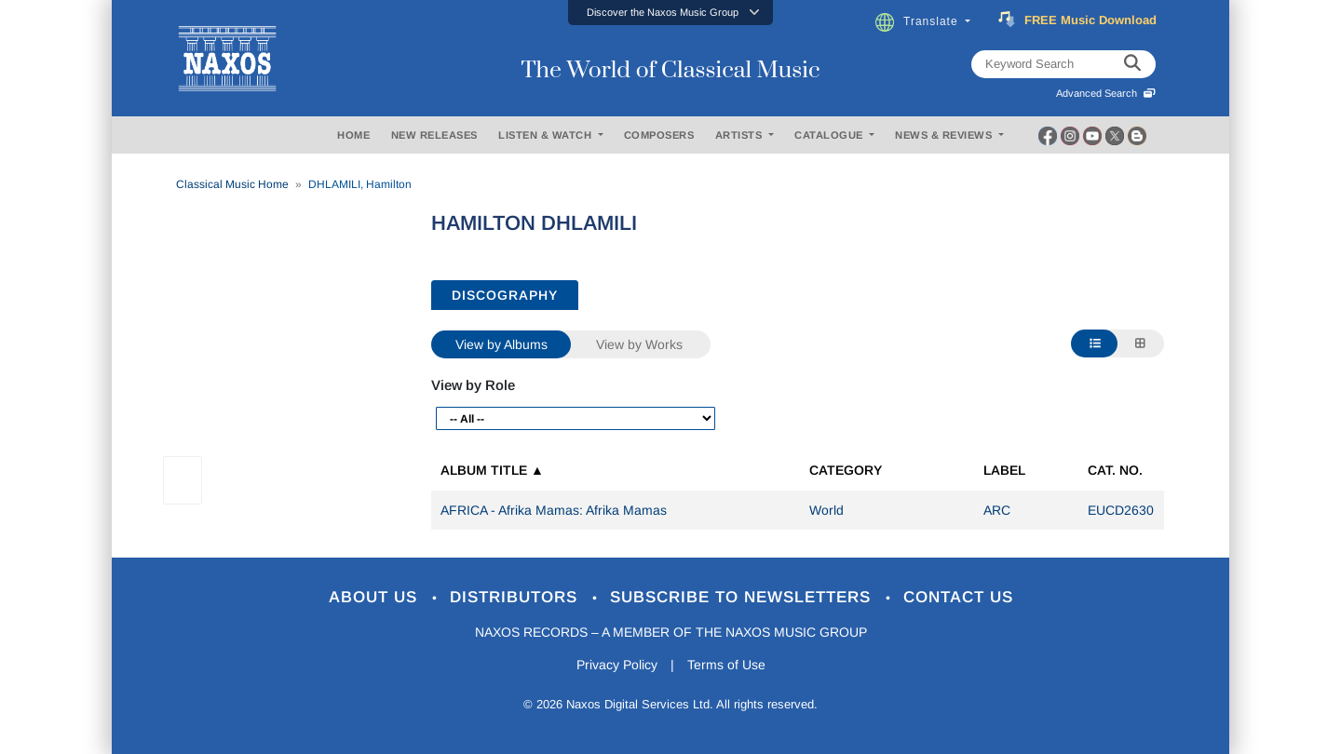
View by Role (473, 385)
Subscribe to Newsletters (743, 597)
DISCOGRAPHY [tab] (505, 295)
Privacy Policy (616, 664)
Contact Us (958, 597)
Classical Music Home (232, 184)
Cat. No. (1115, 470)
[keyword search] (1132, 64)
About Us (376, 597)
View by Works (639, 344)
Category (845, 470)
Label (1004, 470)
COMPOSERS (659, 135)
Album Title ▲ (492, 470)
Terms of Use (726, 664)
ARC (996, 510)
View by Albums (501, 344)
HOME (353, 135)
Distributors (516, 597)
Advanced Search (1106, 93)
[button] (670, 12)
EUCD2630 (1121, 510)
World (826, 510)
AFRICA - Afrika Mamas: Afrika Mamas (553, 510)
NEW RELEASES (434, 135)
